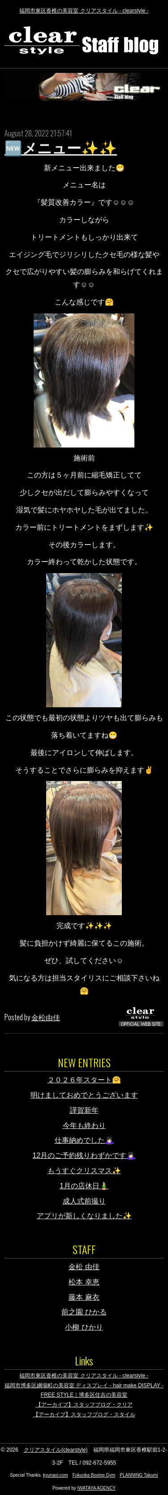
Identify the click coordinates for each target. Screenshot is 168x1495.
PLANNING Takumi (139, 1475)
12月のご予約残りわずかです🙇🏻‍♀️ (84, 1155)
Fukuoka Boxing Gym (94, 1475)
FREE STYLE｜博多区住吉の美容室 (84, 1395)
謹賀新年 (84, 1110)
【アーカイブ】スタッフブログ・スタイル (84, 1414)
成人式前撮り (84, 1201)
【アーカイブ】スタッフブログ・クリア (84, 1405)
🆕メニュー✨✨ (60, 148)
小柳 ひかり (84, 1327)
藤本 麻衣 (84, 1297)
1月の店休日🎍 (84, 1186)
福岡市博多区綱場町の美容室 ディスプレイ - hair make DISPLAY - (84, 1385)
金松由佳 (45, 1017)
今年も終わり (84, 1125)
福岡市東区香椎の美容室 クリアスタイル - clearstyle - (83, 11)
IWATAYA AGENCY (97, 1488)
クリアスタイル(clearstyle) (56, 1450)
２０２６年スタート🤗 (84, 1080)
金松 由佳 (84, 1267)
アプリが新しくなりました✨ (84, 1216)
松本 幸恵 (84, 1282)
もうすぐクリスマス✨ (84, 1170)
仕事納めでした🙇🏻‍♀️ (84, 1140)
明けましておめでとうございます (84, 1095)
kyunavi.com (55, 1475)
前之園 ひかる (83, 1312)
